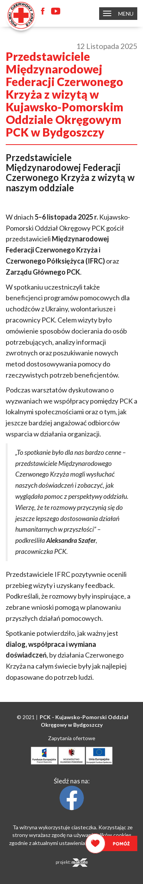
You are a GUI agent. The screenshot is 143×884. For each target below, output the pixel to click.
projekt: (72, 862)
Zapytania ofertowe (71, 738)
